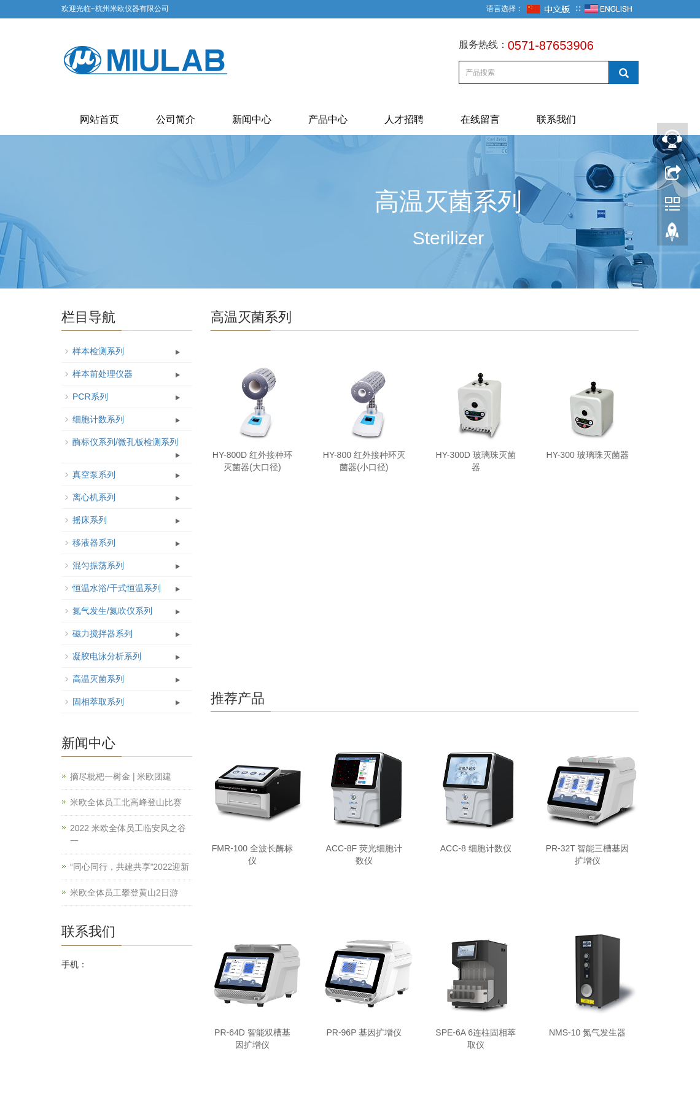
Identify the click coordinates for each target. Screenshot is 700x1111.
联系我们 (556, 119)
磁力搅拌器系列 (102, 633)
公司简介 (175, 119)
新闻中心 (251, 119)
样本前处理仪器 (102, 374)
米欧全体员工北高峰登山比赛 (126, 802)
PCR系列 (90, 396)
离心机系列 (93, 497)
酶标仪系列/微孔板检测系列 (125, 442)
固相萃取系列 (98, 701)
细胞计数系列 (98, 419)
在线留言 (480, 119)
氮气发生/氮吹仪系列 (112, 611)
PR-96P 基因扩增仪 (364, 1032)
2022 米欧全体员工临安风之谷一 (128, 834)
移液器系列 (93, 543)
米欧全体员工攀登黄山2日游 (124, 892)
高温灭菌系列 (98, 679)
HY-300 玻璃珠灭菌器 (587, 455)
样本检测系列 (98, 351)
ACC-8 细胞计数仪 (475, 848)
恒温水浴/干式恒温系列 (116, 588)
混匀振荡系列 (98, 565)
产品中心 (328, 119)
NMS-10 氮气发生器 (587, 1032)
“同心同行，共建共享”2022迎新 (129, 867)
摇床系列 (89, 520)
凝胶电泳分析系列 (106, 656)
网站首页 (99, 119)
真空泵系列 (93, 474)
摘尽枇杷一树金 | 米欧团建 (120, 776)
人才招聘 (404, 119)
